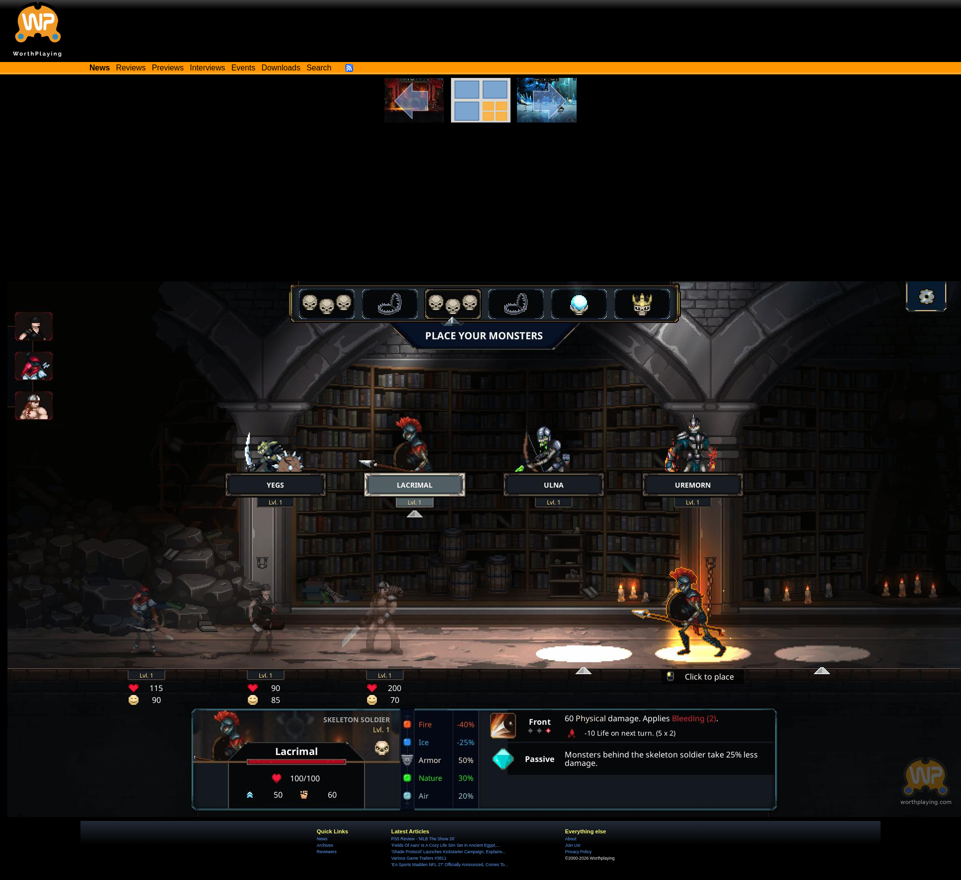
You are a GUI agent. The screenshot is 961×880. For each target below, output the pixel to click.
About (570, 838)
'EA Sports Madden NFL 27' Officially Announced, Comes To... (449, 864)
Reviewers (327, 851)
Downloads (281, 67)
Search (318, 67)
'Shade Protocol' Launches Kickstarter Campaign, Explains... (448, 851)
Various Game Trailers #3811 (418, 858)
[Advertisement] (481, 196)
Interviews (207, 67)
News (322, 838)
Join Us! (573, 845)
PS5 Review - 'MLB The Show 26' (423, 838)
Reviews (131, 67)
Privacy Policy (578, 851)
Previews (168, 67)
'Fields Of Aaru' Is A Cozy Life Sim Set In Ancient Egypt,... (445, 845)
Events (243, 67)
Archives (325, 845)
